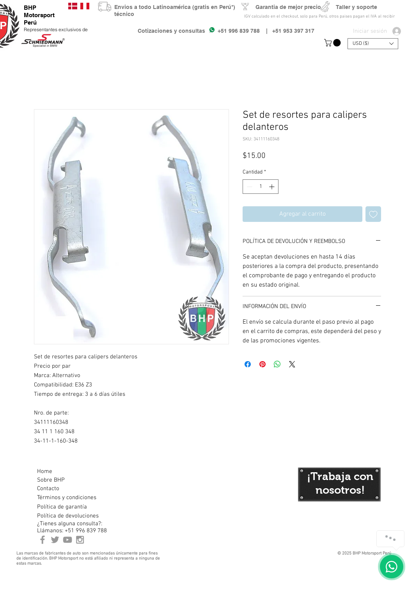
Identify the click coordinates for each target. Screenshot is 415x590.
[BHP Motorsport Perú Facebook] (42, 539)
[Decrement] (249, 186)
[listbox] (373, 43)
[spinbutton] (261, 186)
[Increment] (272, 186)
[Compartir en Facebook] (247, 364)
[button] (333, 42)
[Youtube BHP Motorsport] (67, 539)
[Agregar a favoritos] (373, 214)
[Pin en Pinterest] (262, 364)
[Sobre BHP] (64, 480)
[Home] (64, 471)
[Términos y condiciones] (66, 497)
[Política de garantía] (62, 507)
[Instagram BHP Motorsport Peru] (79, 539)
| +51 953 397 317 (287, 31)
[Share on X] (292, 364)
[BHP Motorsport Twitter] (55, 539)
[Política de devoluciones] (67, 516)
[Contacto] (64, 488)
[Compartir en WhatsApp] (277, 364)
